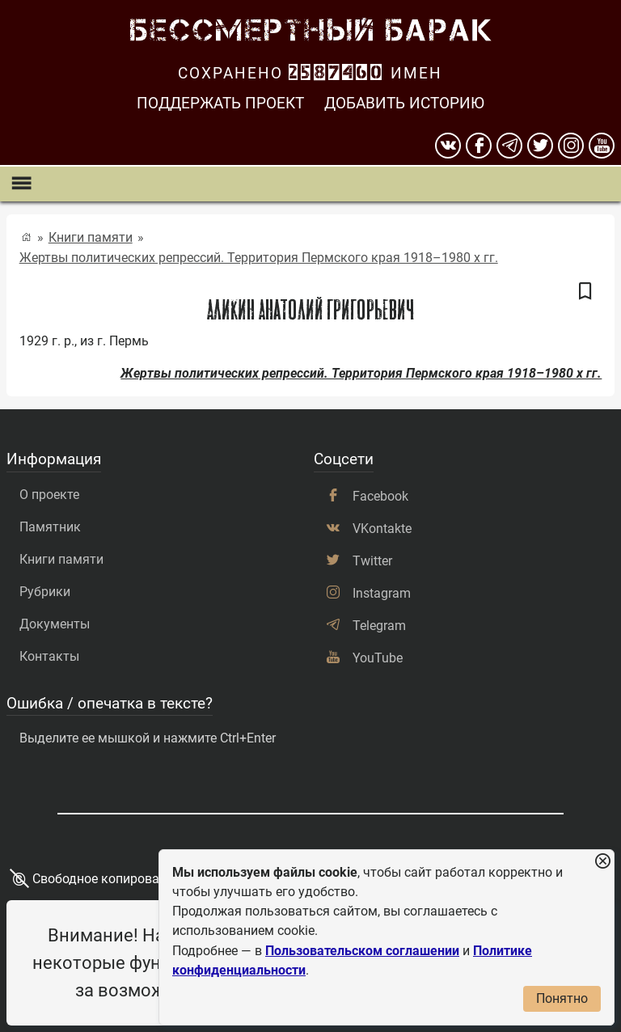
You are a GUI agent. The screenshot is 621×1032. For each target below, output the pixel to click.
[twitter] (540, 146)
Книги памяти (91, 237)
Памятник (50, 527)
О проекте (49, 494)
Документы (54, 624)
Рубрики (44, 591)
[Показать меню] (20, 184)
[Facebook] (479, 146)
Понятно (562, 998)
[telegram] (509, 146)
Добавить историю (404, 103)
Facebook (380, 496)
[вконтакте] (448, 146)
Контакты (49, 656)
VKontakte (382, 528)
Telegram (379, 625)
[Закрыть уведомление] (602, 862)
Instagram (382, 593)
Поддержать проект (220, 103)
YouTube (378, 658)
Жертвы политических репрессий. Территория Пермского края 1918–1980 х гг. (258, 257)
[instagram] (571, 146)
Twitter (372, 561)
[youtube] (602, 146)
